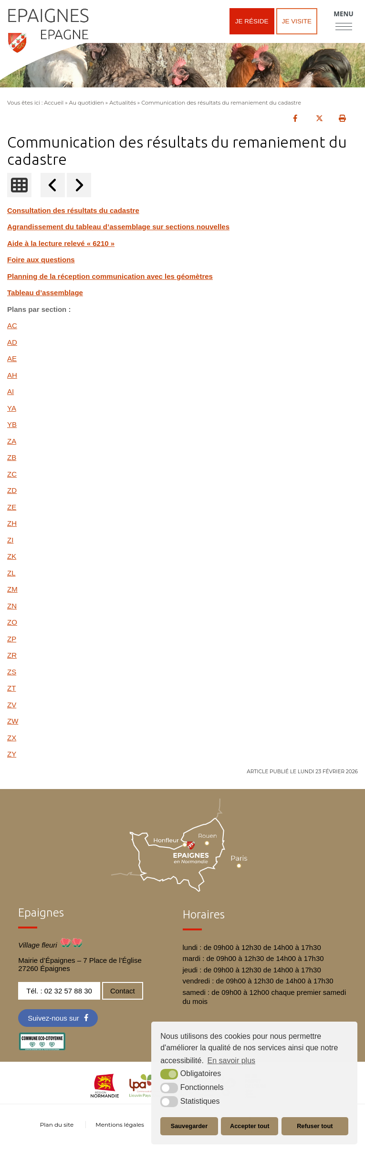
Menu (343, 14)
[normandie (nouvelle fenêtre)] (105, 1095)
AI (10, 391)
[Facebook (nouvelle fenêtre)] (58, 1018)
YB (12, 424)
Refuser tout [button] (315, 1126)
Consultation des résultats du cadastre (73, 210)
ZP (11, 639)
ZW (12, 721)
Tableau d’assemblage (45, 292)
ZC (12, 474)
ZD (12, 490)
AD (12, 342)
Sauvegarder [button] (189, 1126)
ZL (11, 573)
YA (11, 408)
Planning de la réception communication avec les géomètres (110, 276)
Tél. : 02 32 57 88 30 (59, 991)
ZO (12, 622)
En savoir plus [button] (232, 1060)
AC (12, 325)
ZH (12, 523)
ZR (12, 655)
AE (12, 358)
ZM (12, 589)
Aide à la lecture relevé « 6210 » (61, 243)
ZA (11, 441)
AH (12, 375)
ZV (11, 705)
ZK (11, 556)
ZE (11, 507)
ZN (12, 606)
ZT (11, 688)
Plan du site (56, 1124)
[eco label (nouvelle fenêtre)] (42, 1048)
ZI (10, 540)
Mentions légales (119, 1124)
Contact (122, 991)
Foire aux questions (41, 260)
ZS (11, 672)
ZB (11, 457)
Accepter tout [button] (249, 1126)
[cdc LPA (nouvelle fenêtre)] (146, 1095)
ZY (11, 754)
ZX (11, 738)
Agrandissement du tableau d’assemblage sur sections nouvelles (118, 227)
